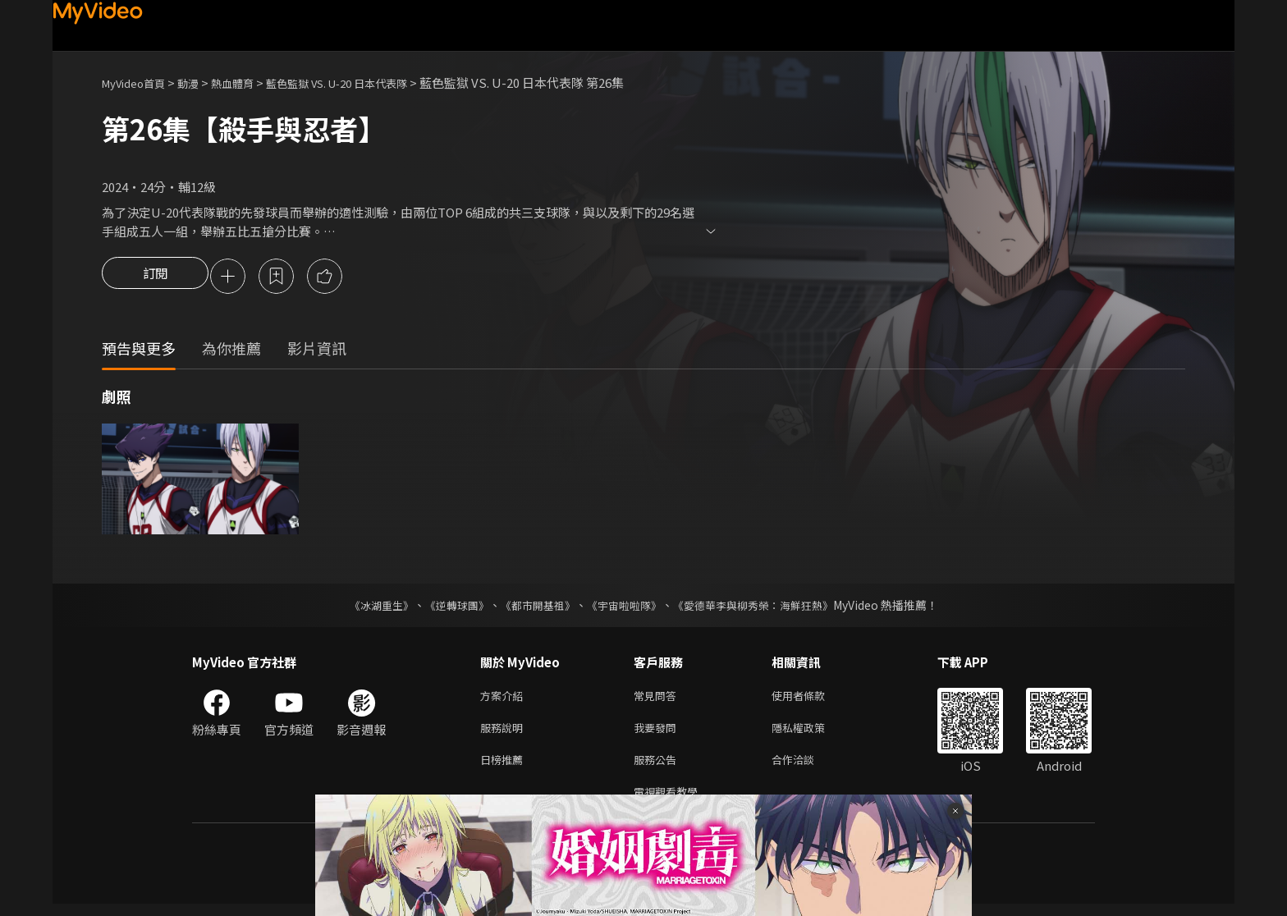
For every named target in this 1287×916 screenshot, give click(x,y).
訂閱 (155, 277)
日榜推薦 (504, 767)
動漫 (201, 82)
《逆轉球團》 (447, 607)
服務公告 (658, 767)
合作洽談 (806, 767)
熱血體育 (250, 82)
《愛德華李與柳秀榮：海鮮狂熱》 (763, 607)
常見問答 (658, 699)
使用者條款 (812, 699)
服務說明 (504, 733)
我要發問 (658, 733)
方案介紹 (504, 699)
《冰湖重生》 (366, 607)
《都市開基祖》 (533, 607)
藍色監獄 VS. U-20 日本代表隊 (369, 82)
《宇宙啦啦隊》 (625, 607)
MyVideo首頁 (139, 82)
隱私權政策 (812, 733)
